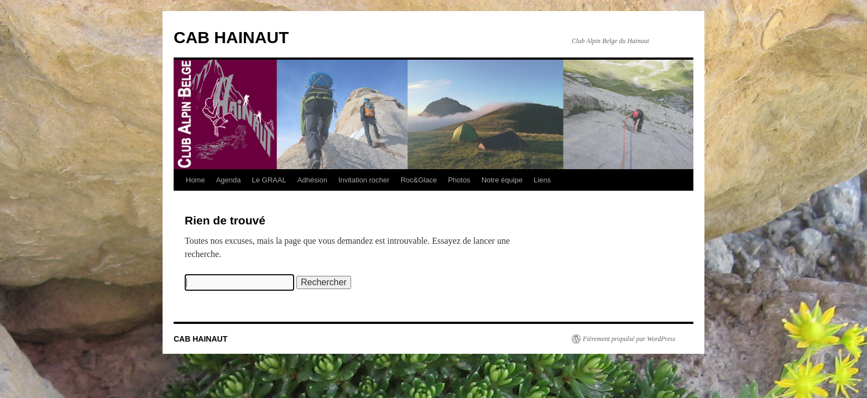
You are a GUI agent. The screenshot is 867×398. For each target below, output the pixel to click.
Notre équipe (502, 180)
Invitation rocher (364, 180)
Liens (542, 180)
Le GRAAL (269, 180)
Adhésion (312, 180)
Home (195, 180)
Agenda (228, 180)
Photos (459, 180)
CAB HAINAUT (231, 37)
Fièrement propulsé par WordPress (629, 339)
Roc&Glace (418, 180)
